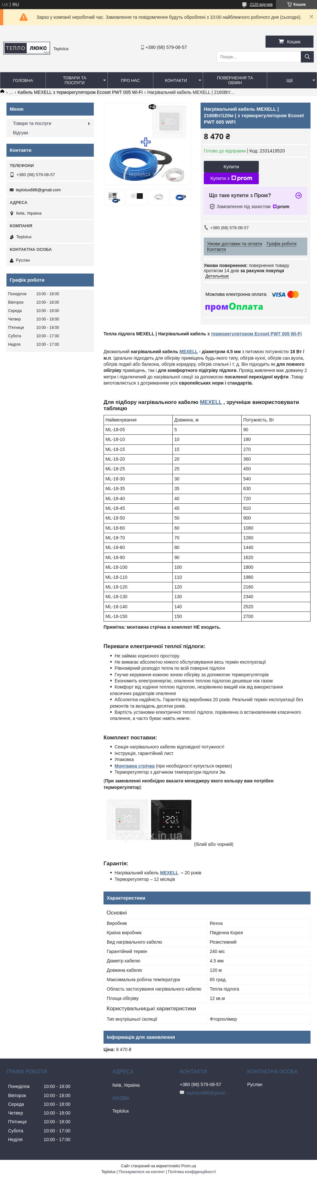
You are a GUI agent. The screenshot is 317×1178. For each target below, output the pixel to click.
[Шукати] (307, 56)
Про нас (130, 80)
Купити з (231, 178)
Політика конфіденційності (192, 1172)
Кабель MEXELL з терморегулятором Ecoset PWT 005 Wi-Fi (80, 92)
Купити (231, 166)
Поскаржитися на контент (142, 1172)
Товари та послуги (74, 80)
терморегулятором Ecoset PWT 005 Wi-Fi (256, 333)
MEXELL (189, 351)
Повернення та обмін (235, 80)
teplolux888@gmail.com (38, 189)
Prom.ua (188, 1166)
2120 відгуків (261, 4)
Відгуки (20, 132)
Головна (23, 80)
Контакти (176, 80)
